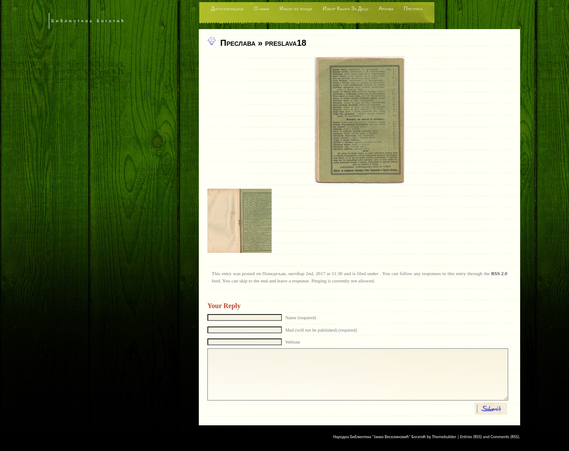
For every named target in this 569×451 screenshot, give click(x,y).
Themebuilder (444, 436)
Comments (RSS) (505, 436)
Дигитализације (227, 9)
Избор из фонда (296, 9)
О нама (262, 9)
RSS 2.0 (499, 273)
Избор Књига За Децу (345, 9)
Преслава (237, 42)
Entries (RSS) (471, 436)
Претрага (413, 9)
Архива (386, 9)
